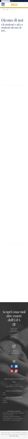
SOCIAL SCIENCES (8, 414)
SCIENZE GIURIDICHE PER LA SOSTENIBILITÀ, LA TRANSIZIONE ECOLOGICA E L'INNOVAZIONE (13, 418)
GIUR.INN (6, 399)
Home (3, 9)
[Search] (5, 1)
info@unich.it (15, 350)
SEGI (7, 9)
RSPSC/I (5, 402)
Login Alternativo (14, 436)
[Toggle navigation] (25, 1)
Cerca (12, 1)
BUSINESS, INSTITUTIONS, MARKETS (13, 413)
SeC (4, 392)
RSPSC (5, 400)
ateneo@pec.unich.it (15, 351)
